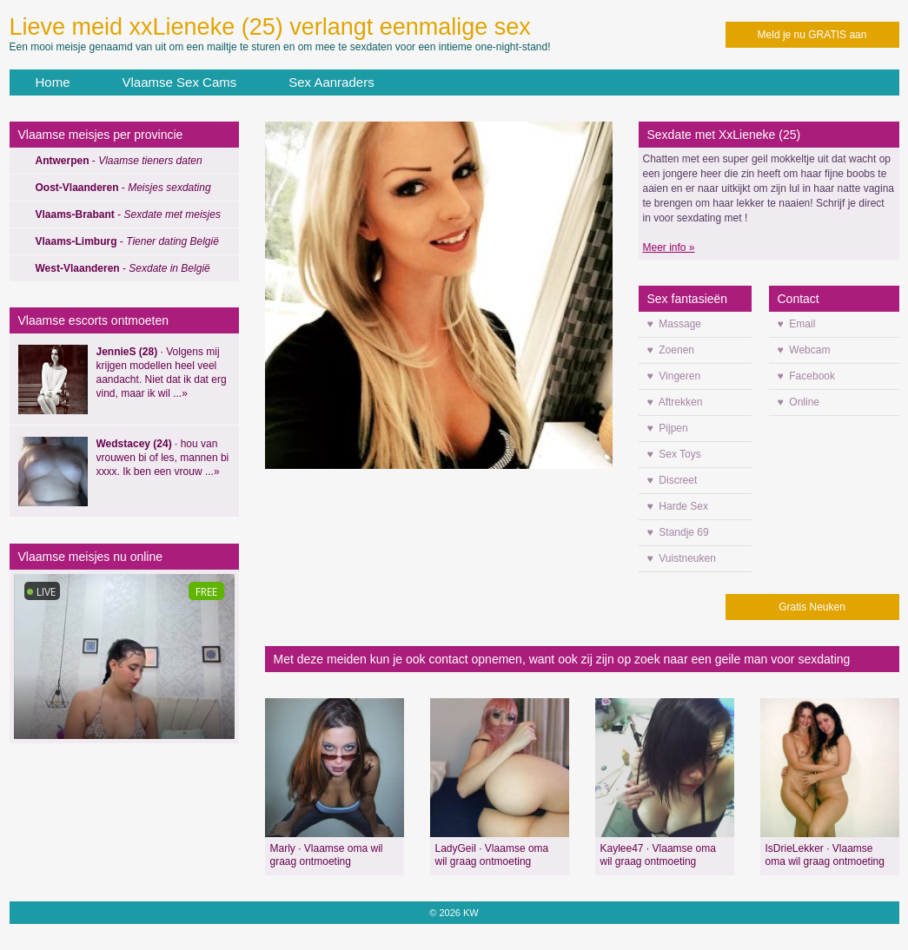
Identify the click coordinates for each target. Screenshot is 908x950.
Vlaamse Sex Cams (180, 82)
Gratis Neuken (812, 607)
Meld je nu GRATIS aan (812, 35)
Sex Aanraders (331, 82)
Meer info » (669, 247)
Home (53, 82)
